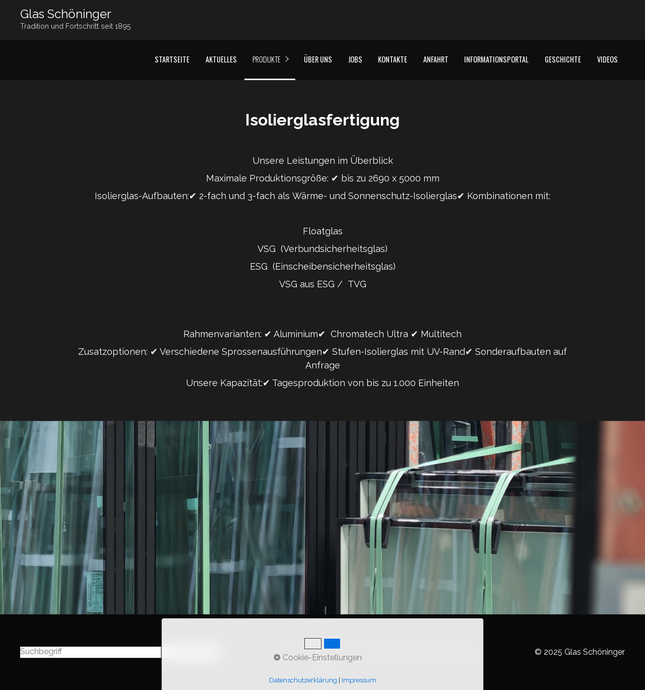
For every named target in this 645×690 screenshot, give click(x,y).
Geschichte (563, 59)
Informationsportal (496, 59)
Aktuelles (221, 59)
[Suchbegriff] (120, 652)
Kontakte (392, 59)
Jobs (355, 59)
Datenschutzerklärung (434, 652)
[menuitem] (172, 60)
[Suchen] (215, 652)
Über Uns (318, 59)
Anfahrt (435, 59)
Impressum (343, 652)
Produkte (266, 59)
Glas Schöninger (65, 14)
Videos (607, 59)
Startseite (172, 59)
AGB (378, 652)
